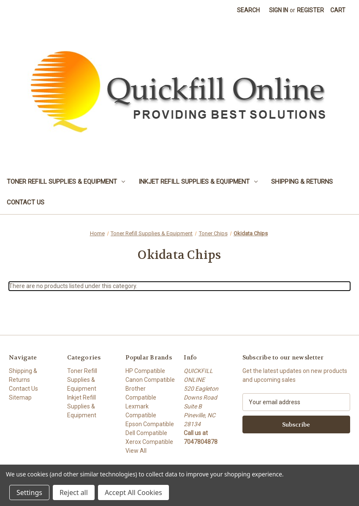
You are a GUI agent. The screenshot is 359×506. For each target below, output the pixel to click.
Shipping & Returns (302, 181)
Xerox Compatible (149, 441)
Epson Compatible (149, 424)
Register (310, 10)
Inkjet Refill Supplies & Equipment (198, 181)
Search (248, 10)
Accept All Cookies (133, 492)
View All (136, 450)
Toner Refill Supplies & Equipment (66, 181)
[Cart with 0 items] (338, 10)
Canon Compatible (150, 379)
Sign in (278, 10)
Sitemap (20, 397)
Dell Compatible (146, 433)
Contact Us (25, 202)
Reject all (74, 492)
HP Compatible (145, 370)
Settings (29, 492)
